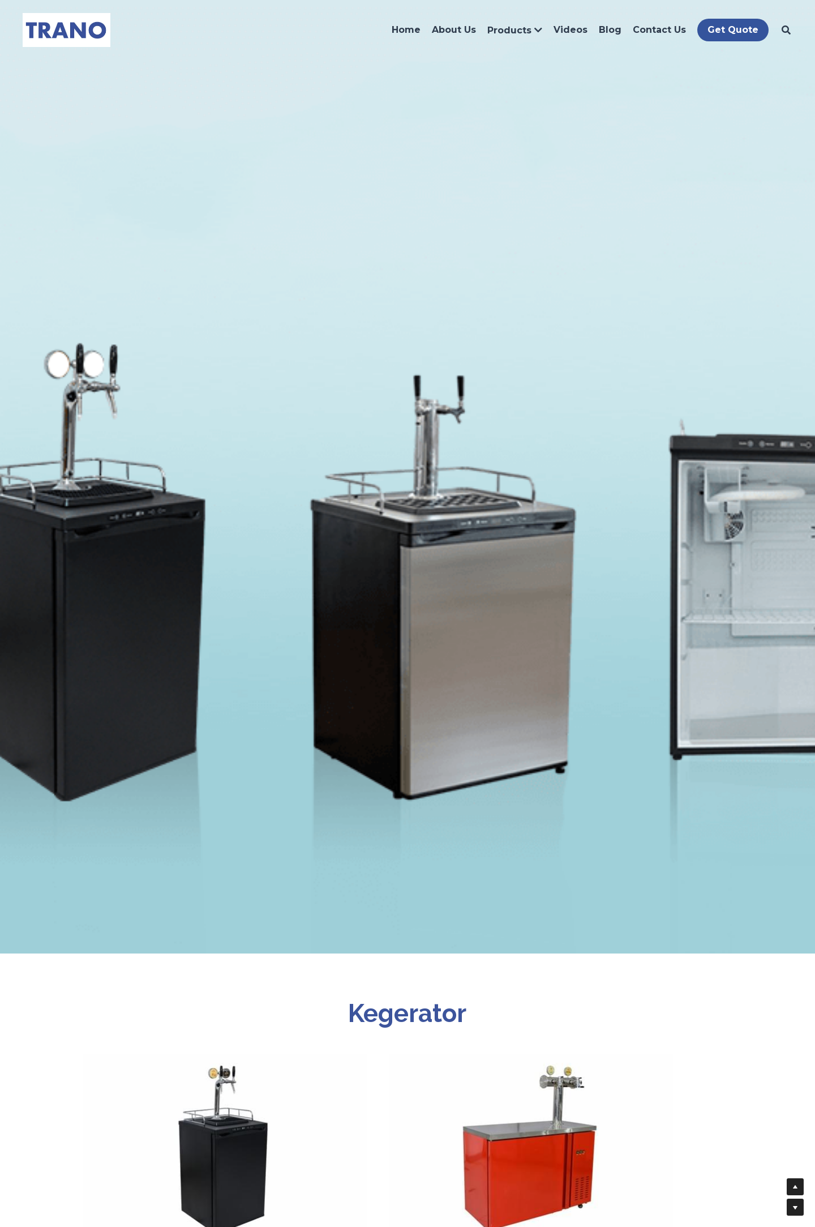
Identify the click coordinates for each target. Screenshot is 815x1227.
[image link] (64, 30)
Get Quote (730, 30)
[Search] (783, 31)
